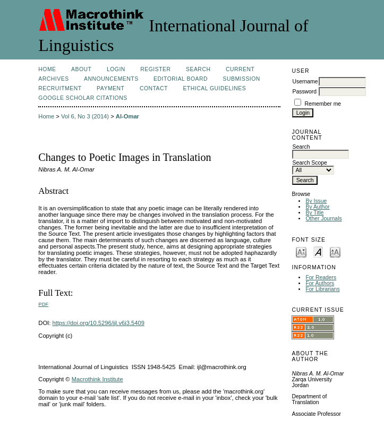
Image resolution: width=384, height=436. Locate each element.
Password (304, 92)
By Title (314, 213)
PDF (43, 304)
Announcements (111, 79)
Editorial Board (180, 79)
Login (116, 69)
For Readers (320, 277)
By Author (317, 207)
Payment (110, 88)
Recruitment (59, 88)
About (81, 69)
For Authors (319, 283)
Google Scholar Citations (82, 98)
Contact (154, 88)
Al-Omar (127, 116)
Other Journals (323, 218)
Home (47, 69)
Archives (53, 79)
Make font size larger (335, 251)
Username (305, 81)
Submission (241, 79)
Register (155, 69)
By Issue (316, 201)
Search (198, 69)
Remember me (322, 104)
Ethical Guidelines (214, 88)
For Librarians (322, 289)
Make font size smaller (301, 251)
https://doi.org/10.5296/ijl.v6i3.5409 (98, 323)
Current (240, 69)
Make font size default (318, 251)
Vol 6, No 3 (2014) (85, 116)
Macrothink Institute (97, 379)
